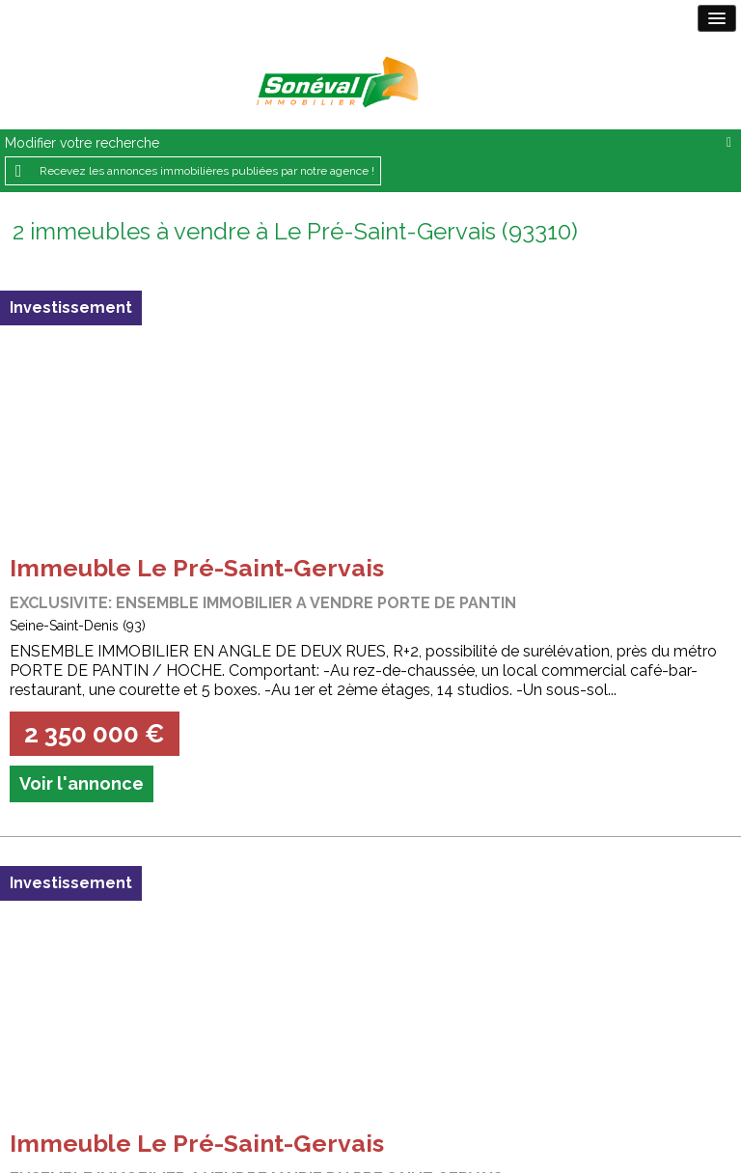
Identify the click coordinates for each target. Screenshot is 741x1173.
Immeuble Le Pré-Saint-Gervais (197, 567)
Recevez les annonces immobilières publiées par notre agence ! (207, 171)
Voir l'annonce (81, 783)
